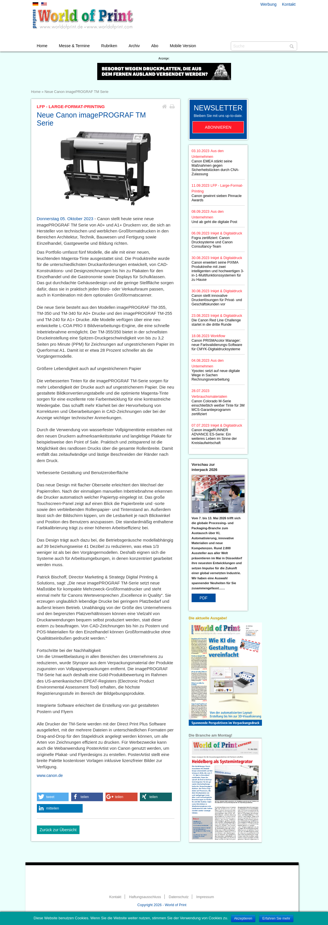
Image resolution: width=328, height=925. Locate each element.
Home (42, 45)
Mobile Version (183, 45)
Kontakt (288, 4)
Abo (154, 45)
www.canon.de (50, 775)
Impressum (205, 897)
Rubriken (109, 45)
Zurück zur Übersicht (58, 829)
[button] (53, 797)
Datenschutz (178, 897)
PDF (204, 598)
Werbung (269, 4)
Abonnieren (218, 127)
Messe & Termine (74, 45)
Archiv (134, 45)
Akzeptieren (243, 918)
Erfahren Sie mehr (276, 918)
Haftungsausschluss (145, 897)
